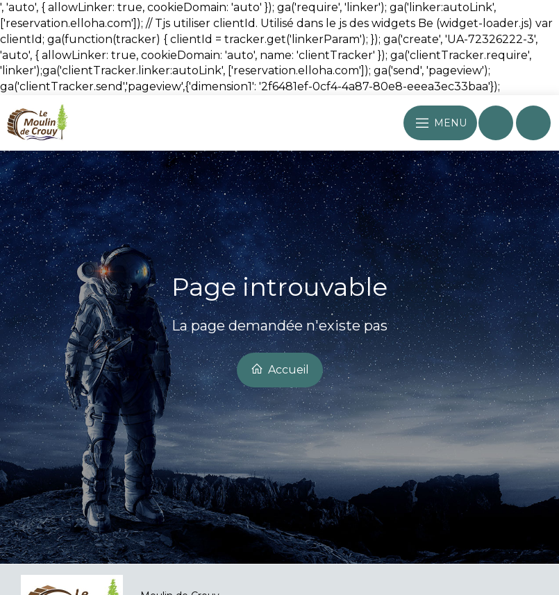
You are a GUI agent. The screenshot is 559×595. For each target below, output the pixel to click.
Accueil (280, 369)
